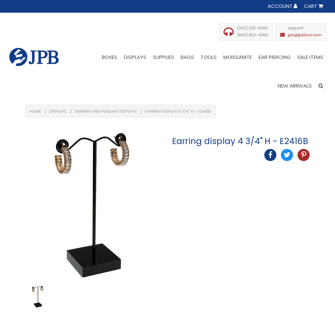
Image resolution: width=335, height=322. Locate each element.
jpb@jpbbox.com (305, 35)
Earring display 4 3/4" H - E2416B (178, 111)
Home (35, 111)
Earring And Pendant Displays (106, 111)
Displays (58, 111)
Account (282, 6)
